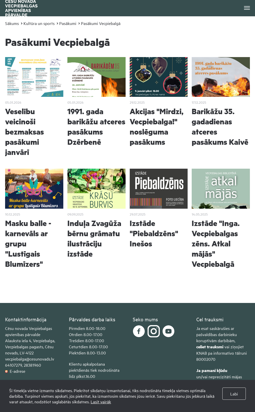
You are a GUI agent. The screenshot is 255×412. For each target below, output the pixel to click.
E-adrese (15, 371)
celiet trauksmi (209, 347)
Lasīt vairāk (101, 401)
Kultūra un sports (39, 23)
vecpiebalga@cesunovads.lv (29, 359)
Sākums (12, 23)
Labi (234, 393)
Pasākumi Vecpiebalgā (100, 23)
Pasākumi (67, 23)
